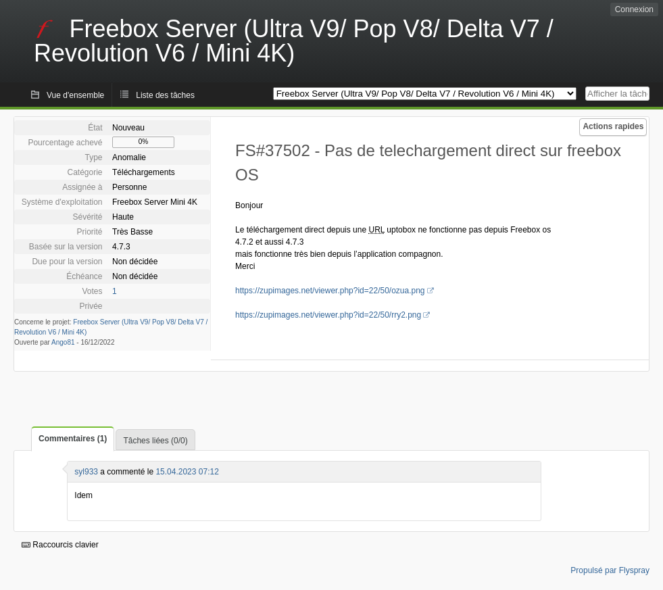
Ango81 (62, 342)
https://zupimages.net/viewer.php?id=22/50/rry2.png (328, 315)
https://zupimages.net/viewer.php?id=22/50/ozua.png (330, 290)
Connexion (634, 9)
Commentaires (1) (73, 438)
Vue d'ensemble (75, 95)
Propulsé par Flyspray (609, 570)
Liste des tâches (165, 95)
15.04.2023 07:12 (186, 471)
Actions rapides (613, 126)
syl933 (86, 471)
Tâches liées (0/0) (155, 440)
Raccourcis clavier (60, 544)
